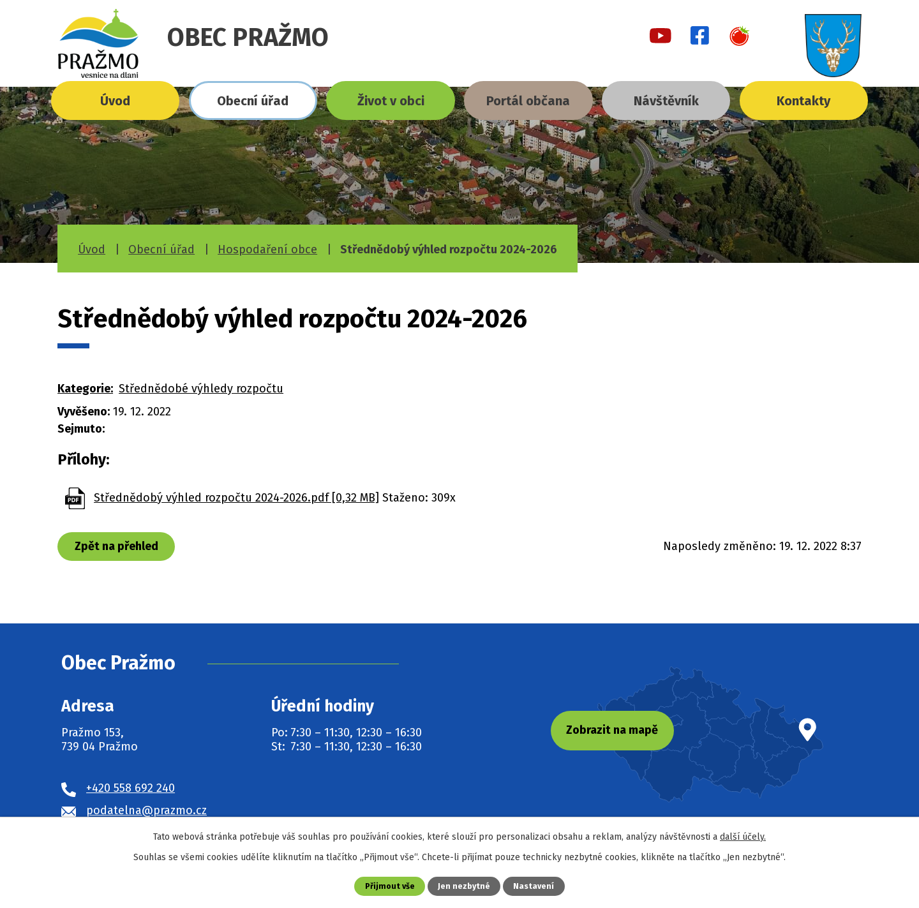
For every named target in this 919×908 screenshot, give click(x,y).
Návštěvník (666, 100)
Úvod (115, 100)
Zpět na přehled (116, 546)
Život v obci (390, 100)
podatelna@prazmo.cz (146, 810)
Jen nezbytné (464, 886)
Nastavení (534, 886)
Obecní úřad (252, 100)
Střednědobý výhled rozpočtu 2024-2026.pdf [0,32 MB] (236, 498)
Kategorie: (85, 389)
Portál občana (528, 100)
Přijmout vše (389, 886)
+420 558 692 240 (130, 788)
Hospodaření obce (267, 249)
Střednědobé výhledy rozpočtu (201, 389)
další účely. (743, 836)
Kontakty (803, 100)
